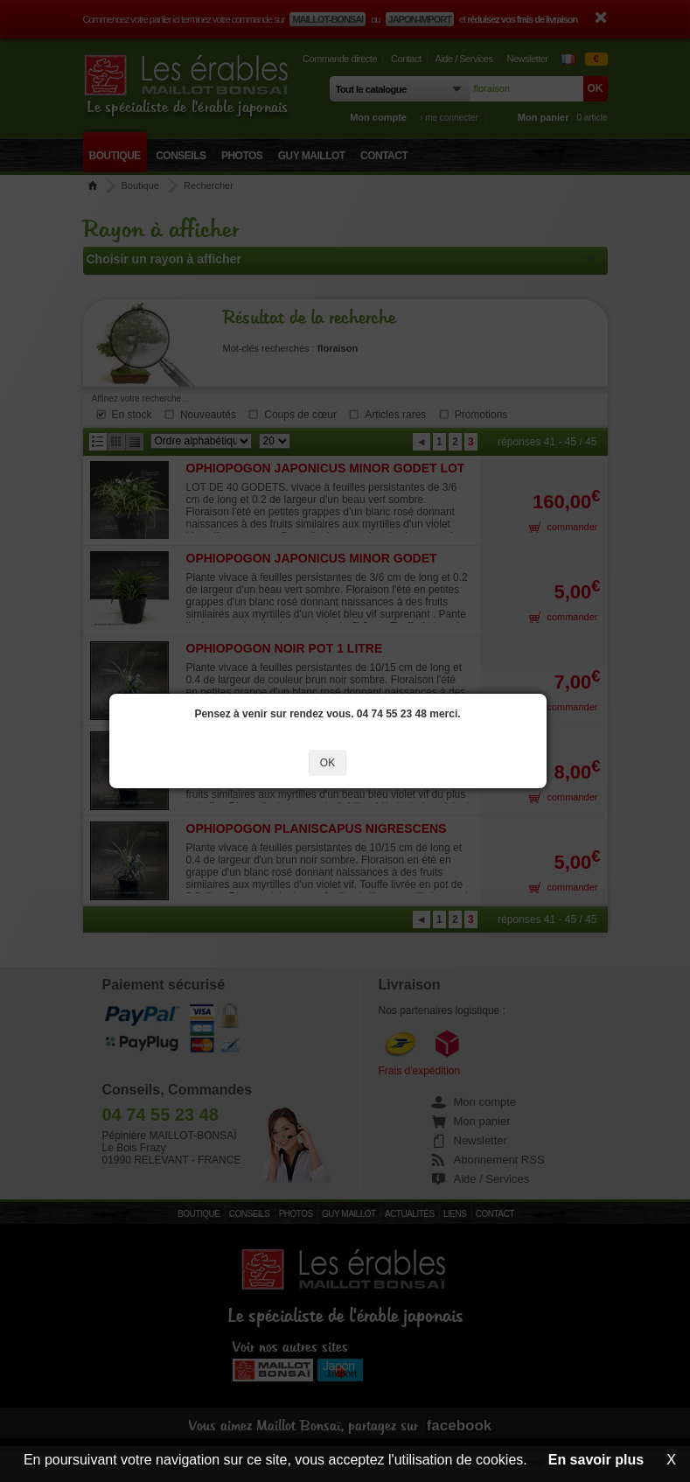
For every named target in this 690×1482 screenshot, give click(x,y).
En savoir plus (596, 1459)
